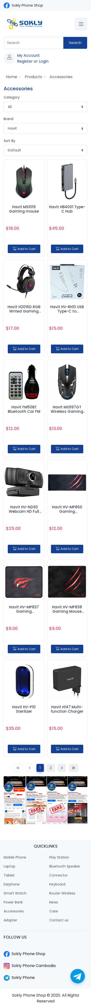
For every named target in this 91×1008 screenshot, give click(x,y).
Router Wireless (62, 893)
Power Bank (13, 902)
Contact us (58, 920)
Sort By (9, 140)
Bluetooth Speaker (64, 866)
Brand (8, 118)
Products (33, 77)
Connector (58, 875)
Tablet (9, 875)
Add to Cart (24, 249)
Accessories (61, 77)
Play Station (59, 857)
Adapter (10, 920)
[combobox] (34, 43)
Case (53, 911)
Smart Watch (15, 893)
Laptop (9, 866)
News (53, 902)
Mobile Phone (15, 857)
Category (12, 97)
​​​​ (45, 948)
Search (75, 42)
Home (11, 77)
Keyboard (57, 884)
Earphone (12, 884)
